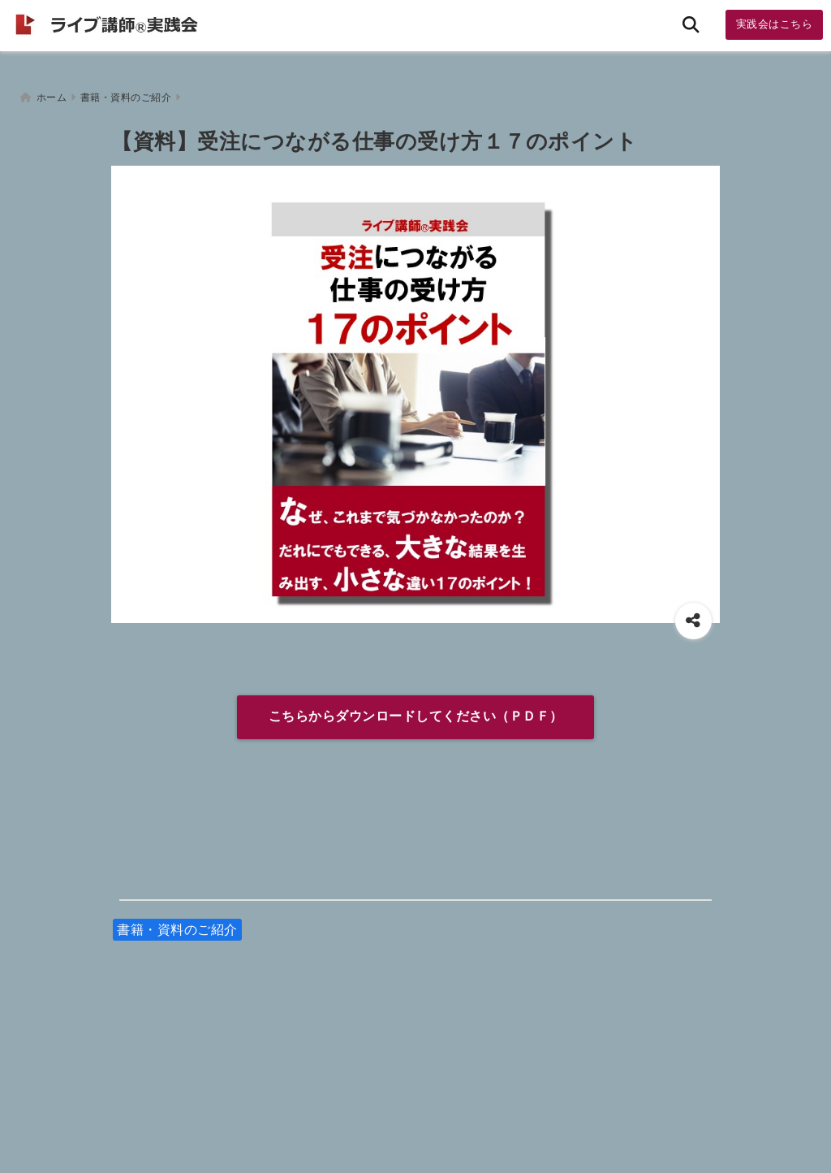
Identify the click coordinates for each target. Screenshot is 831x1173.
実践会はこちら (774, 24)
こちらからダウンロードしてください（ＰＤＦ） (416, 710)
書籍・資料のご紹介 (177, 923)
